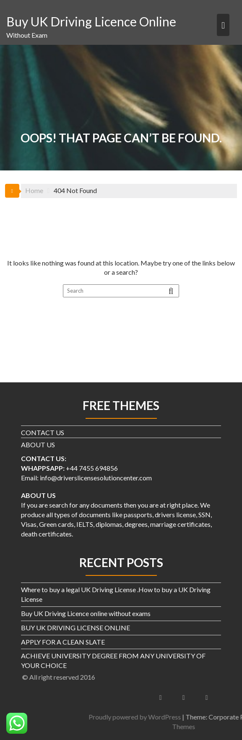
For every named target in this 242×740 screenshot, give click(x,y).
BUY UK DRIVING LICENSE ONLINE (75, 628)
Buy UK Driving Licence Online (91, 21)
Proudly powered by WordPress (175, 717)
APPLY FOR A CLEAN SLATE (63, 642)
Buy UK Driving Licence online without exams (86, 613)
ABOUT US (38, 445)
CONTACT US (42, 432)
